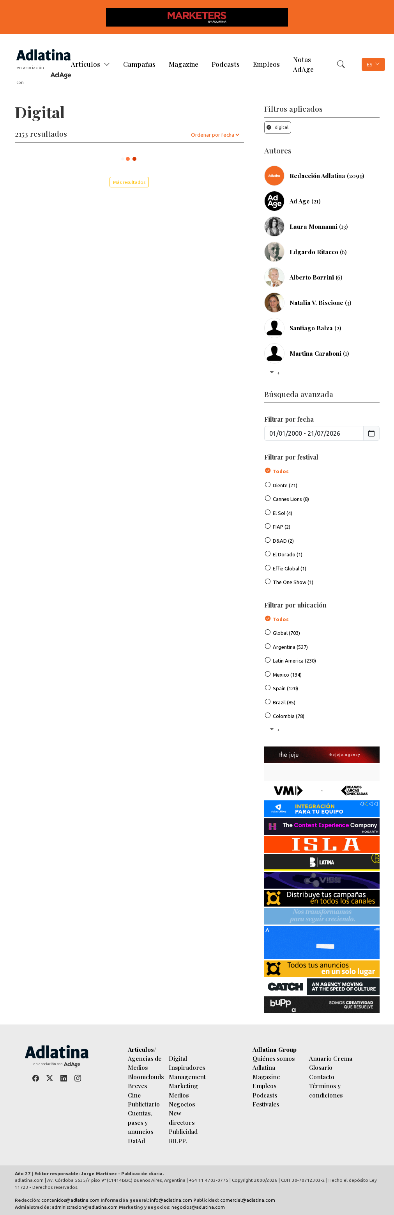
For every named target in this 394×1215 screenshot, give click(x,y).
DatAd (136, 1141)
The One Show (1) (293, 582)
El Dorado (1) (287, 554)
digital (277, 127)
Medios (179, 1095)
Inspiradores (187, 1067)
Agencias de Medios (144, 1062)
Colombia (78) (288, 716)
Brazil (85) (284, 702)
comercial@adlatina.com (247, 1200)
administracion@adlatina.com (85, 1207)
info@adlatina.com (171, 1200)
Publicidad (183, 1131)
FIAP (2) (281, 526)
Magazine (183, 64)
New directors (181, 1117)
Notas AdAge (303, 64)
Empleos (266, 64)
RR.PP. (178, 1141)
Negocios (182, 1104)
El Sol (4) (282, 513)
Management (187, 1076)
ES (370, 64)
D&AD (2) (283, 540)
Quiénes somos (274, 1058)
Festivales (266, 1104)
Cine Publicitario (144, 1099)
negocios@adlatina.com (198, 1207)
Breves (137, 1085)
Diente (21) (285, 485)
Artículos (85, 64)
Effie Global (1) (289, 568)
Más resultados (129, 182)
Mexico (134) (287, 674)
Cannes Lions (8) (291, 499)
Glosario (320, 1067)
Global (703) (286, 633)
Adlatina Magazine (266, 1071)
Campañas (139, 64)
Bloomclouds (146, 1076)
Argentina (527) (290, 647)
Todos (281, 471)
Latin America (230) (294, 660)
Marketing (183, 1085)
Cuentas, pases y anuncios (140, 1122)
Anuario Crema (330, 1058)
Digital (178, 1058)
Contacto (321, 1076)
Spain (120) (285, 688)
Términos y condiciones (326, 1090)
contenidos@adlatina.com (70, 1200)
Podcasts (226, 64)
